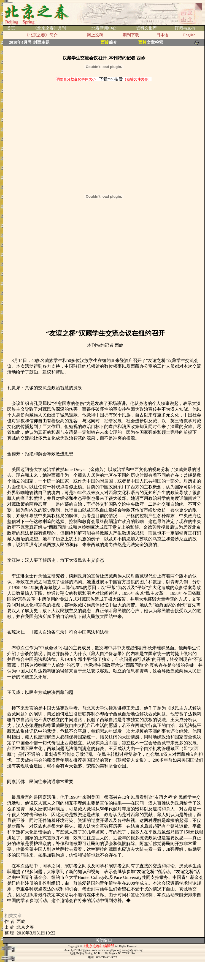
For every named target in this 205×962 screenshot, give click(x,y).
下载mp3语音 (111, 79)
